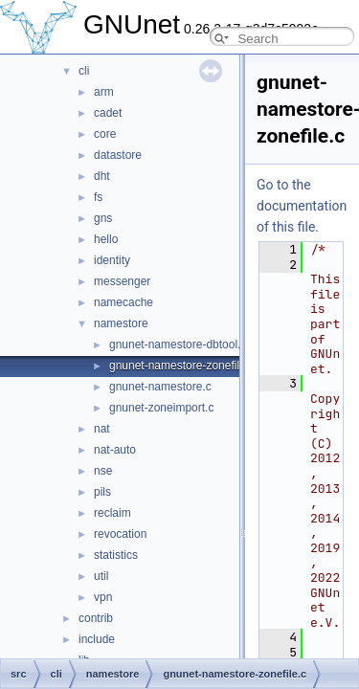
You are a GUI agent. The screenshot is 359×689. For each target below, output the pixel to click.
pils (102, 492)
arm (104, 92)
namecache (123, 302)
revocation (120, 534)
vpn (103, 597)
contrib (96, 618)
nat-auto (115, 449)
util (101, 576)
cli (84, 71)
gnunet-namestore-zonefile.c (182, 365)
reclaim (112, 513)
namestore (121, 323)
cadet (108, 113)
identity (112, 260)
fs (98, 197)
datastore (118, 155)
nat (102, 428)
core (105, 134)
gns (103, 218)
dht (102, 176)
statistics (116, 555)
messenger (122, 281)
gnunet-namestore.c (160, 386)
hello (106, 239)
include (97, 639)
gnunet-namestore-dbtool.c (177, 344)
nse (103, 471)
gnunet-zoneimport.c (161, 407)
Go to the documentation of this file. (302, 205)
